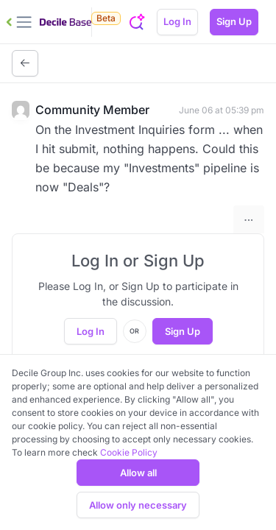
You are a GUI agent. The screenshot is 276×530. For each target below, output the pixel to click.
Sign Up (234, 21)
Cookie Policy (129, 452)
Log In (177, 21)
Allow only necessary (138, 505)
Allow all (138, 472)
